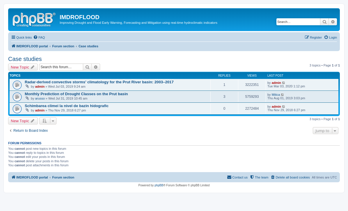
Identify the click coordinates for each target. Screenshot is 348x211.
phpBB (159, 185)
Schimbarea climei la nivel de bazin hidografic (67, 106)
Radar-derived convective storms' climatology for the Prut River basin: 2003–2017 (99, 82)
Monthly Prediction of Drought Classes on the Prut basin (76, 94)
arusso (40, 98)
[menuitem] (39, 37)
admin (40, 86)
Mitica (276, 94)
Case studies (25, 59)
